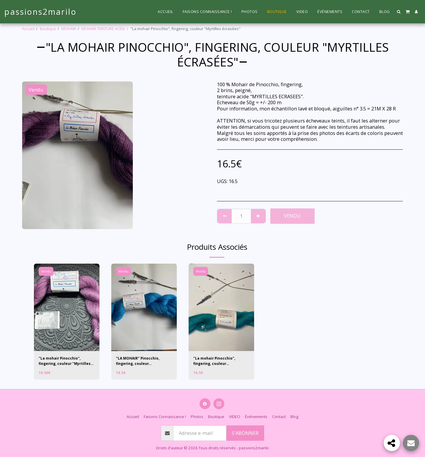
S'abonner (245, 433)
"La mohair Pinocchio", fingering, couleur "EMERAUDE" (215, 362)
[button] (399, 12)
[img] (66, 307)
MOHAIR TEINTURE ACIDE (103, 28)
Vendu (292, 215)
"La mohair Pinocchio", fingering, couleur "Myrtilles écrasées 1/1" (62, 362)
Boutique (48, 28)
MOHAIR (68, 28)
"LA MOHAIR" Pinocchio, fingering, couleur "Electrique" (139, 362)
